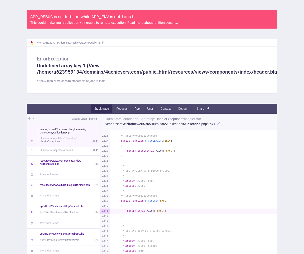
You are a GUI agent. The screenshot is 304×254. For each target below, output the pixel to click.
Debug (182, 108)
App (137, 108)
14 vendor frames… (50, 195)
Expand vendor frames (84, 118)
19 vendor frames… (50, 223)
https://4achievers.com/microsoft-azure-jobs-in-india (71, 81)
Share (203, 108)
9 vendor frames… (50, 174)
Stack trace (101, 108)
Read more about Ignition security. (152, 23)
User (150, 108)
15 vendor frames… (50, 250)
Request (121, 108)
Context (166, 108)
